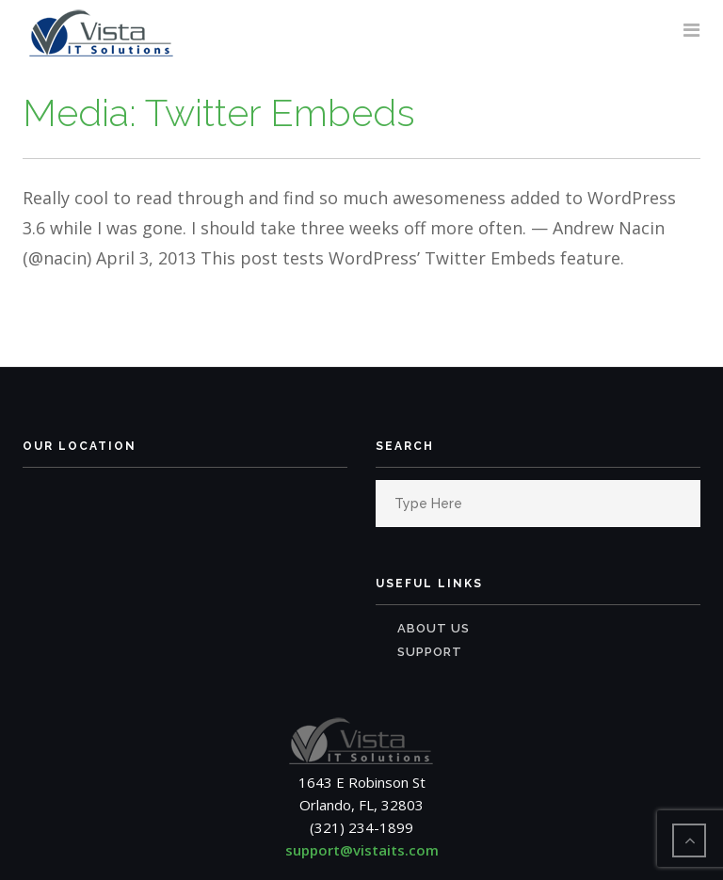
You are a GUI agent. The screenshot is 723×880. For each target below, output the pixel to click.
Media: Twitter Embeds (219, 112)
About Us (433, 628)
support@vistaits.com (362, 849)
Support (429, 652)
